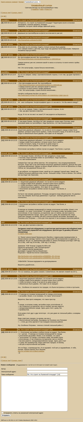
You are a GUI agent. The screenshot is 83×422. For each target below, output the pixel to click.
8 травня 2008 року (25, 234)
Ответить (77, 20)
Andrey (4, 127)
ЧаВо (42, 9)
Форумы (21, 2)
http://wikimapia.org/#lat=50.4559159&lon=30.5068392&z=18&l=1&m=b (43, 95)
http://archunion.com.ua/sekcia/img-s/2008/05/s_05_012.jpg (39, 258)
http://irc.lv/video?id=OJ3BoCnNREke (31, 351)
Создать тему (16, 13)
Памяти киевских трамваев (9, 2)
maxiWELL (5, 20)
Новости (48, 9)
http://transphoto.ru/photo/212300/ (30, 40)
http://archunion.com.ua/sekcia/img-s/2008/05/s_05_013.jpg (39, 256)
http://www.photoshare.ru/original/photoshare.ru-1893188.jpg (39, 59)
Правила (35, 9)
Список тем (6, 13)
